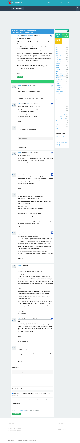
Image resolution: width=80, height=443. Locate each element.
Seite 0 (9, 426)
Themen (46, 9)
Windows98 (58, 65)
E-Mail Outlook (59, 83)
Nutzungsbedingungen (62, 429)
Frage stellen (59, 9)
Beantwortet (20, 85)
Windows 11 (58, 47)
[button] (15, 371)
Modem (57, 108)
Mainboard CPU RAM (60, 91)
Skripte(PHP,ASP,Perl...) (60, 114)
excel (57, 137)
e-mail (65, 145)
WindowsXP (58, 57)
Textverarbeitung (59, 73)
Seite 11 (12, 430)
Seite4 (20, 426)
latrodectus (31, 35)
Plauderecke (26, 35)
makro (63, 139)
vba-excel (58, 140)
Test (56, 126)
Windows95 (58, 67)
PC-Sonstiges (58, 120)
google (59, 142)
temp (57, 128)
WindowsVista (58, 55)
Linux (57, 71)
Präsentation (58, 85)
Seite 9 (20, 428)
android (63, 140)
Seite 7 (14, 428)
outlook (66, 139)
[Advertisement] (40, 20)
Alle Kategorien (59, 46)
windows (63, 137)
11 (66, 145)
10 (61, 139)
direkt (17, 432)
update (60, 144)
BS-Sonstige (58, 69)
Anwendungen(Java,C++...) (61, 118)
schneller (44, 50)
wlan (63, 142)
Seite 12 (15, 430)
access (65, 142)
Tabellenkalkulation (59, 75)
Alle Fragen (33, 9)
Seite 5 (9, 428)
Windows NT (58, 61)
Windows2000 (58, 59)
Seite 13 (18, 430)
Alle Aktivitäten (27, 9)
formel (57, 142)
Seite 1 (11, 426)
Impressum (60, 426)
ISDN (57, 105)
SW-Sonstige (58, 89)
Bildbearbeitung (59, 79)
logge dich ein (16, 410)
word (61, 140)
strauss (28, 85)
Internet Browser (59, 87)
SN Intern (57, 124)
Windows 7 (58, 53)
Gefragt (18, 35)
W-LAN (57, 107)
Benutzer (54, 9)
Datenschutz (60, 432)
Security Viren (58, 81)
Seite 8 (17, 428)
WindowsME (58, 63)
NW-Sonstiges (58, 112)
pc (61, 142)
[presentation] (21, 407)
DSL (56, 103)
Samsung (26, 41)
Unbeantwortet (41, 9)
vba (60, 137)
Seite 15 (10, 432)
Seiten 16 (13, 432)
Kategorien (50, 9)
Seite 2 (14, 426)
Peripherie (58, 95)
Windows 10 (58, 49)
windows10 (58, 139)
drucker (57, 144)
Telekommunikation (60, 110)
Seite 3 (17, 426)
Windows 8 (58, 51)
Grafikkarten (58, 93)
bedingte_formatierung (60, 145)
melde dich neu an (23, 410)
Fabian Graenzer (25, 440)
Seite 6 (11, 428)
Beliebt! (36, 9)
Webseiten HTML (59, 116)
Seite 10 (9, 430)
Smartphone (58, 97)
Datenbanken (58, 77)
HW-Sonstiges (58, 101)
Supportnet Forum (17, 8)
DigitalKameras (59, 99)
